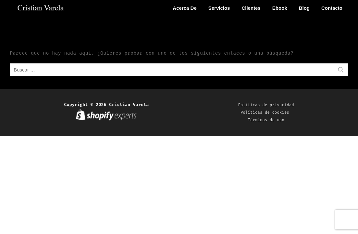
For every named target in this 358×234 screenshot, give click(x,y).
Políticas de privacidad (266, 105)
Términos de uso (266, 120)
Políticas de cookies (266, 112)
